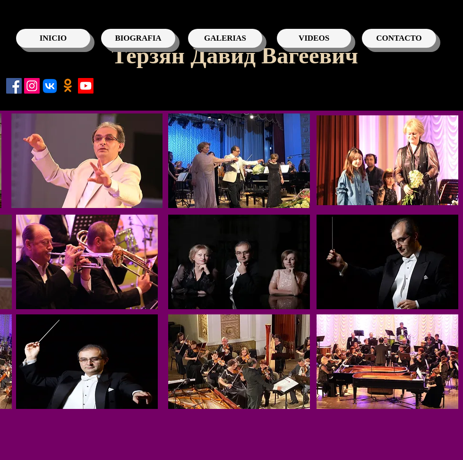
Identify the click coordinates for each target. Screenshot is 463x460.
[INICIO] (53, 38)
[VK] (50, 86)
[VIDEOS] (314, 38)
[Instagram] (32, 86)
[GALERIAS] (225, 38)
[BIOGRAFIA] (138, 38)
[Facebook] (14, 86)
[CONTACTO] (399, 38)
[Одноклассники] (68, 86)
